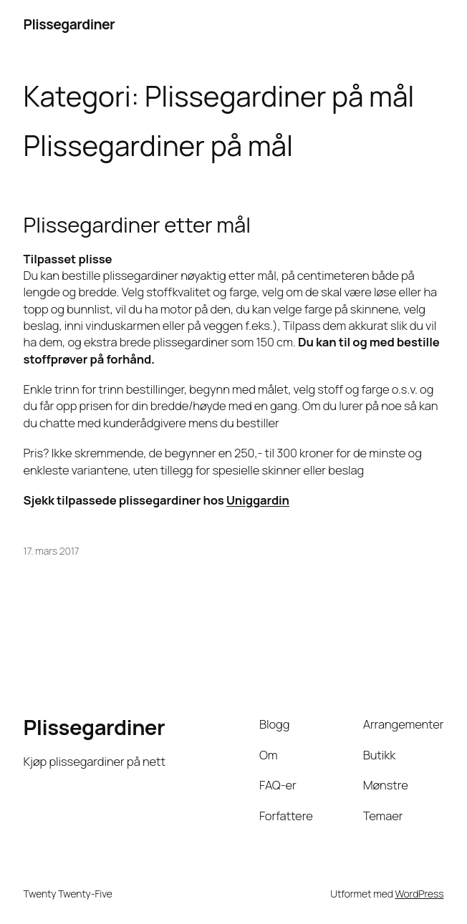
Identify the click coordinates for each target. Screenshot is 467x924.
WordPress (419, 893)
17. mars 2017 (52, 551)
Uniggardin (257, 500)
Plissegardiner (69, 24)
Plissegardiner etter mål (137, 225)
